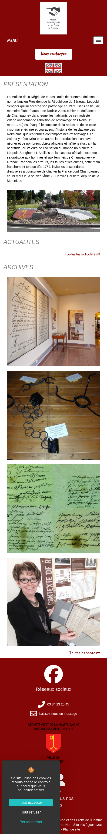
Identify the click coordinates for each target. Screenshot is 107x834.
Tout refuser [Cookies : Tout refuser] (31, 812)
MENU (12, 40)
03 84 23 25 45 (58, 704)
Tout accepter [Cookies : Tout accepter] (31, 802)
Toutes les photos (84, 653)
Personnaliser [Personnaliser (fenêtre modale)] (31, 822)
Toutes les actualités (82, 254)
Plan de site (71, 829)
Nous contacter (53, 54)
